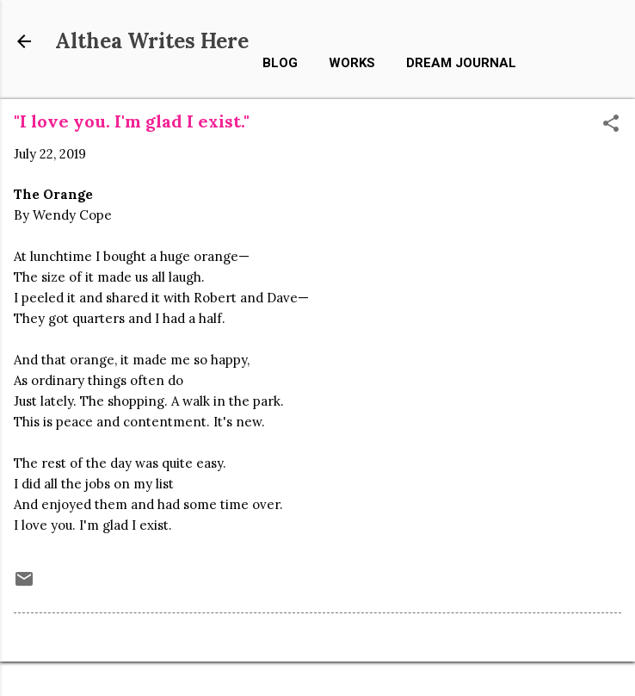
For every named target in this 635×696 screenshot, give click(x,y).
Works (352, 63)
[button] (611, 124)
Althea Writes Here (152, 41)
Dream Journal (461, 63)
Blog (280, 63)
